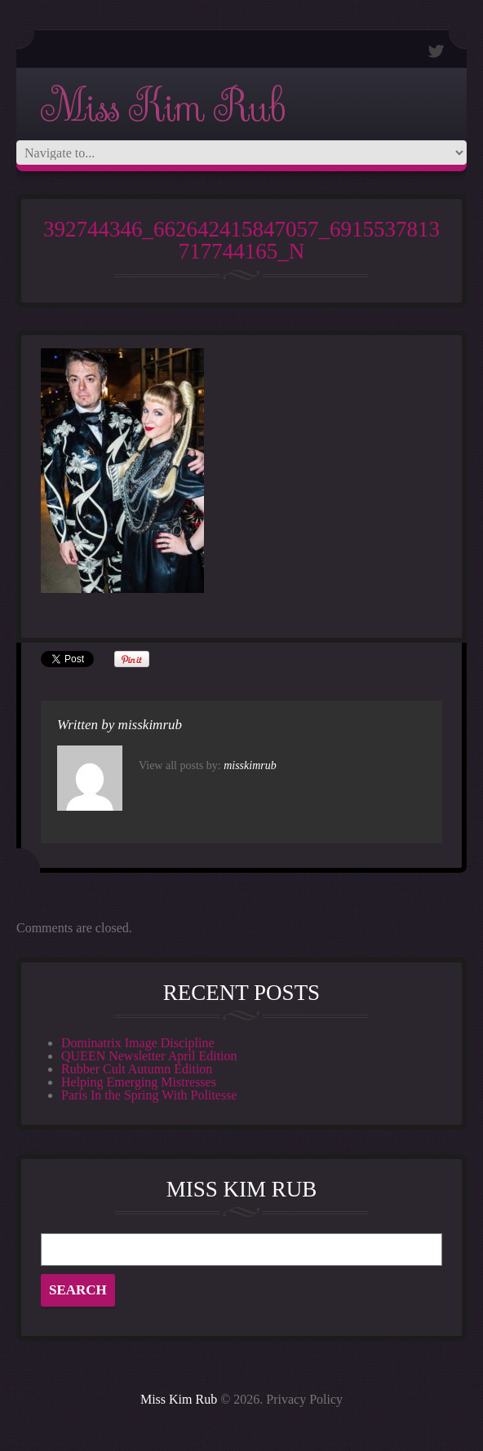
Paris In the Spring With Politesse (149, 1095)
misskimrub (150, 724)
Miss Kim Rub (162, 107)
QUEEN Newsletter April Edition (149, 1056)
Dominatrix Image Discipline (138, 1043)
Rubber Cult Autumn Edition (136, 1069)
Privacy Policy (304, 1399)
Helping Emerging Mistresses (138, 1082)
